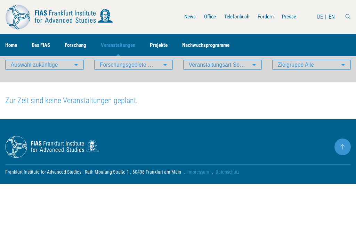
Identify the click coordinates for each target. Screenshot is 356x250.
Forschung (79, 45)
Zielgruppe (296, 74)
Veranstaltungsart (225, 74)
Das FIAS (43, 45)
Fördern (264, 17)
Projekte (167, 45)
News (184, 17)
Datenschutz (228, 182)
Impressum (198, 182)
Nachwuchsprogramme (217, 45)
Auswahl (35, 74)
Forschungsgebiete (136, 74)
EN (332, 17)
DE (320, 17)
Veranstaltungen (124, 45)
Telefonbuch (233, 17)
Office (204, 17)
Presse (288, 17)
